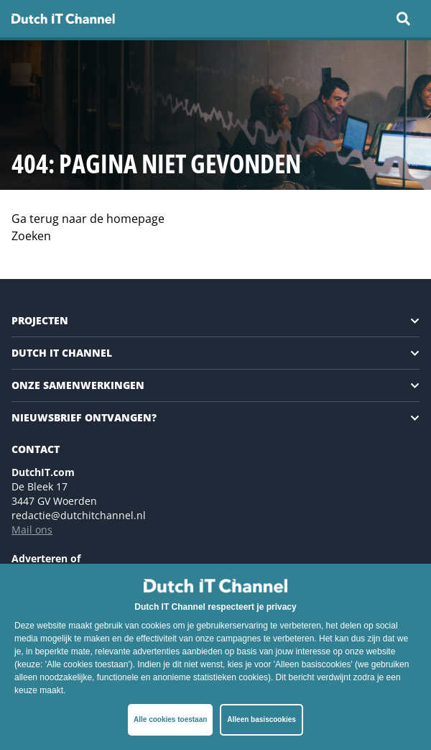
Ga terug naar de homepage (87, 219)
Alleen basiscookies (261, 719)
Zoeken (31, 236)
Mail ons (31, 529)
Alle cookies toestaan (170, 719)
